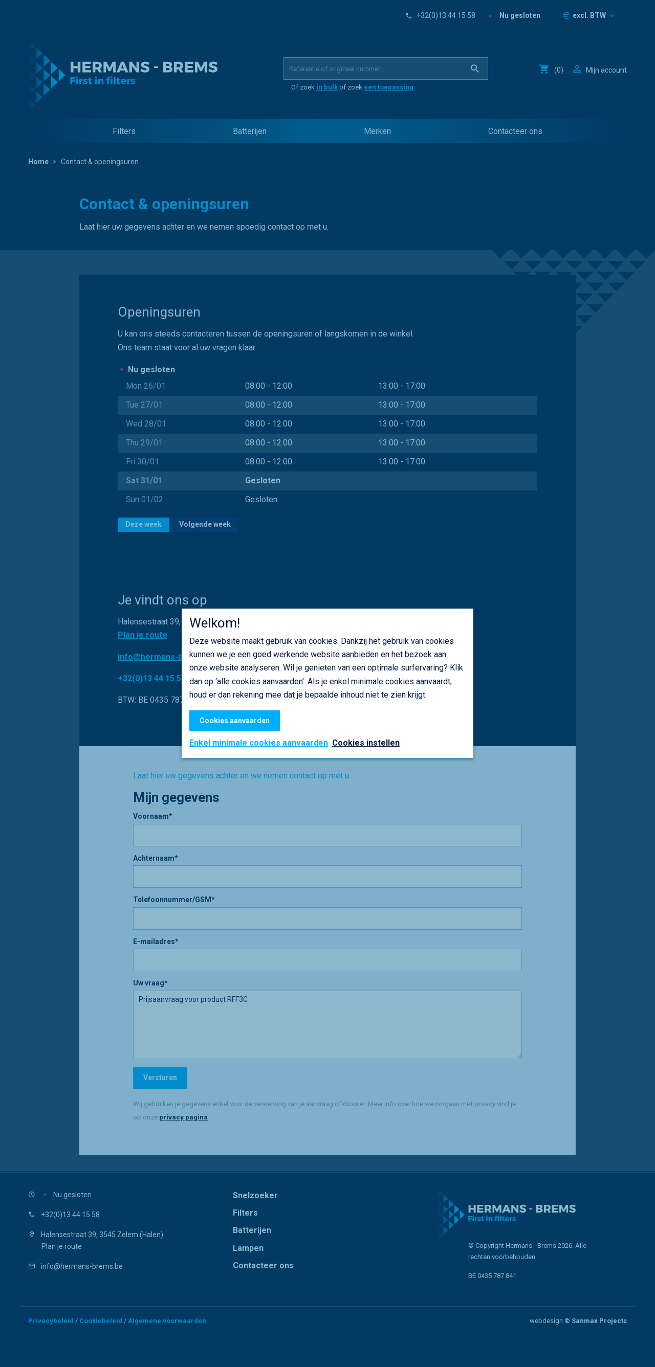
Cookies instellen (366, 743)
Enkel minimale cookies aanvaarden (258, 743)
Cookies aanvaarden (235, 720)
